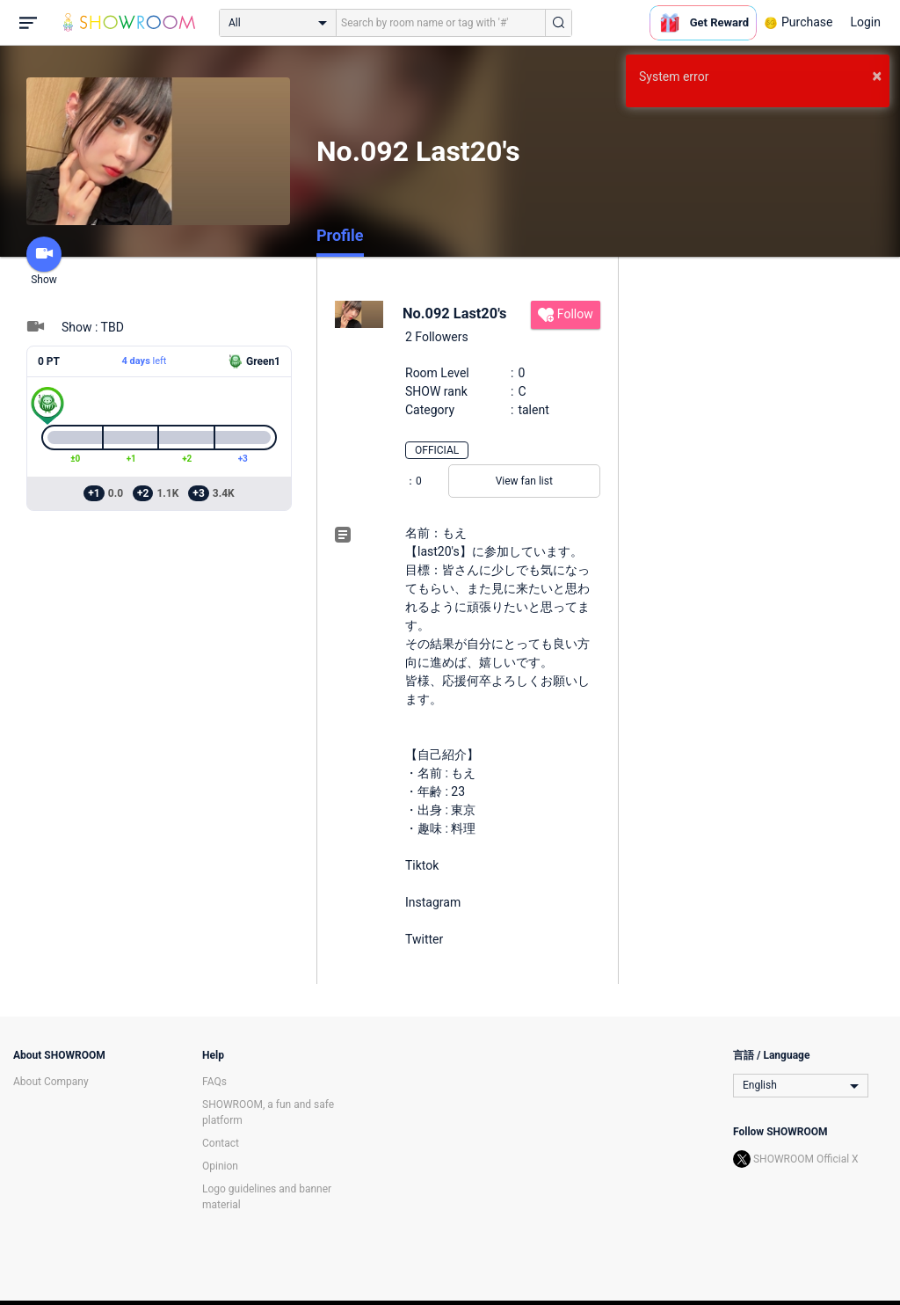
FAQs (214, 1081)
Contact (220, 1143)
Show (44, 261)
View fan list (524, 481)
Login (865, 22)
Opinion (220, 1166)
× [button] (877, 75)
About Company (51, 1081)
